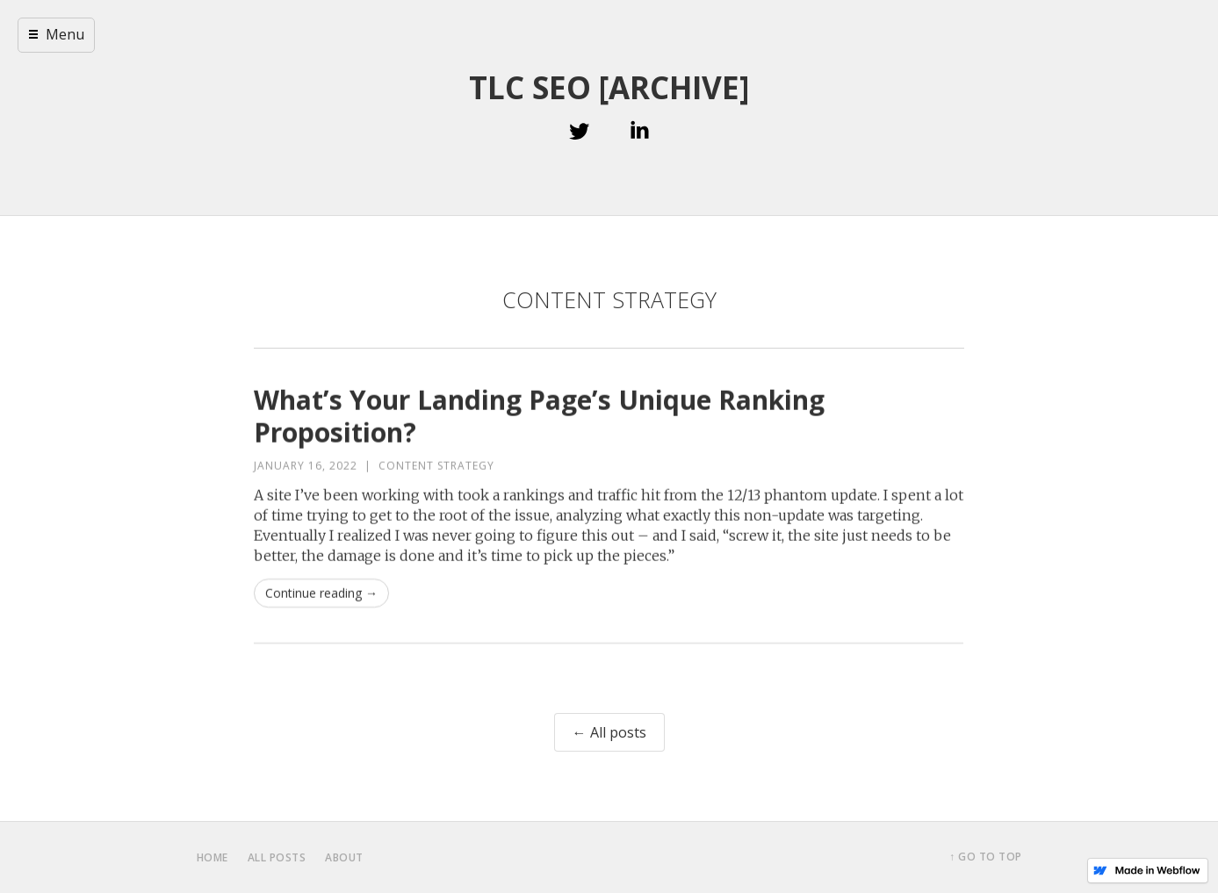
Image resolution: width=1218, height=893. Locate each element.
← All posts (609, 732)
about (344, 857)
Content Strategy (436, 465)
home (212, 857)
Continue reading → (321, 593)
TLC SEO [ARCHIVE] (609, 87)
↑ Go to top (985, 856)
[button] (56, 35)
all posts (277, 857)
